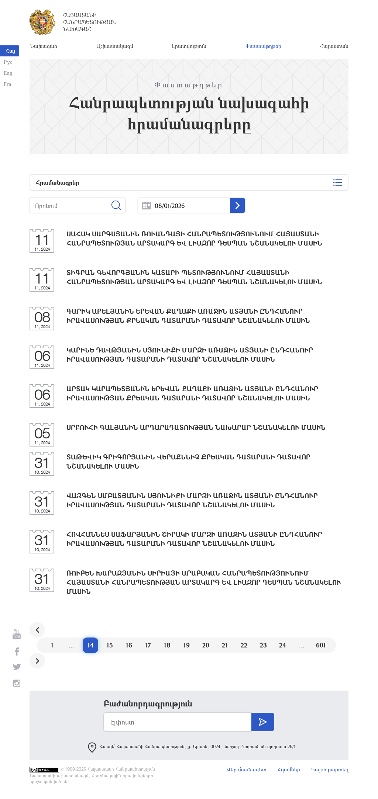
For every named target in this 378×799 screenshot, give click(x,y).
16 (129, 645)
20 (205, 645)
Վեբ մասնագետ (247, 769)
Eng (8, 72)
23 (263, 645)
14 (90, 645)
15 (110, 645)
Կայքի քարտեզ (329, 769)
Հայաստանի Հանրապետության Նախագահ (90, 21)
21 (225, 645)
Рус (8, 61)
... (146, 205)
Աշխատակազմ (114, 45)
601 (321, 645)
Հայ (10, 50)
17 (148, 645)
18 (167, 645)
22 (244, 645)
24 (282, 645)
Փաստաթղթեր (263, 45)
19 (186, 645)
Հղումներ (289, 769)
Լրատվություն (189, 45)
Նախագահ (43, 45)
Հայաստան (334, 45)
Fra (7, 83)
